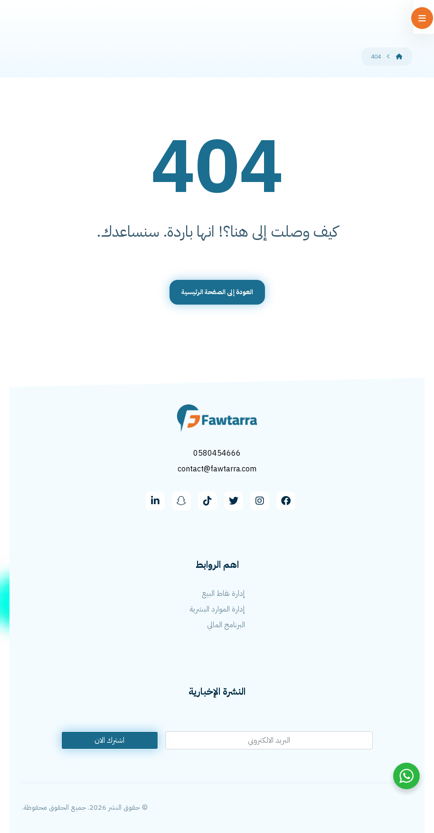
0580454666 (217, 453)
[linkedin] (155, 499)
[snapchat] (181, 499)
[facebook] (285, 499)
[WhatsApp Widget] (406, 776)
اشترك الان (109, 739)
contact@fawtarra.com (217, 468)
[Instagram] (259, 499)
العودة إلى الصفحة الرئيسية (217, 292)
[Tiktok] (207, 499)
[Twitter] (233, 499)
